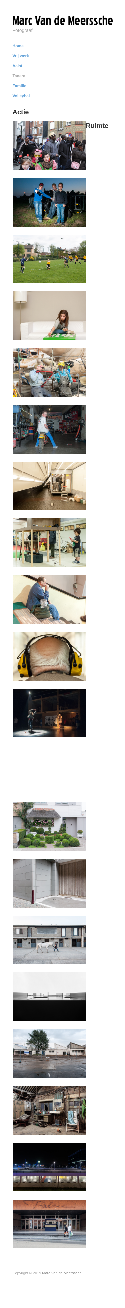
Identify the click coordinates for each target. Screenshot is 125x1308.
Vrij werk (21, 56)
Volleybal (21, 96)
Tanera (19, 76)
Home (18, 46)
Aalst (17, 66)
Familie (19, 86)
